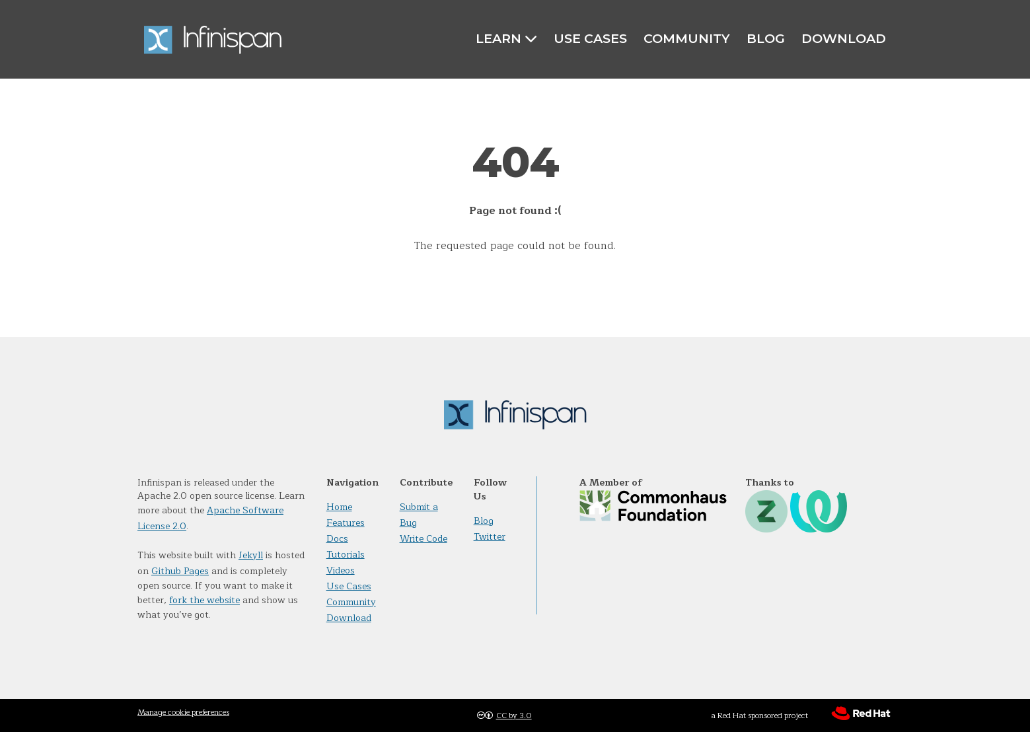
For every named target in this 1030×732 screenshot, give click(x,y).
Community (687, 38)
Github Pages (180, 571)
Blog (766, 38)
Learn (506, 38)
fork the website (204, 600)
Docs (337, 538)
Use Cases (590, 38)
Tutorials (345, 554)
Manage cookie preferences (183, 712)
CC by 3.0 (514, 715)
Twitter (489, 536)
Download (843, 38)
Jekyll (251, 555)
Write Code (423, 538)
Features (345, 523)
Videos (340, 570)
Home (339, 507)
